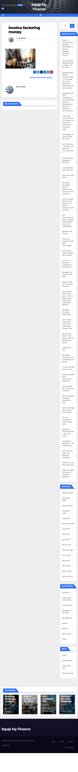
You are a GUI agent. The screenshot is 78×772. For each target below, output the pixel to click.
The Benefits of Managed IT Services (68, 160)
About (62, 741)
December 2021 (68, 524)
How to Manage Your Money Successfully (68, 410)
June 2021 (66, 529)
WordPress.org (68, 673)
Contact (70, 741)
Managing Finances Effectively (66, 312)
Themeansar (5, 745)
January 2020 (67, 576)
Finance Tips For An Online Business (67, 284)
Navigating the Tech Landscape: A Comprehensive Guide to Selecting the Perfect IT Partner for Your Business (68, 102)
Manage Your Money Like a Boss (67, 274)
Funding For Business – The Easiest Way (68, 443)
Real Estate (66, 634)
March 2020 (67, 571)
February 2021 (67, 550)
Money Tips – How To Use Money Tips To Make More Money (67, 338)
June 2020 (66, 555)
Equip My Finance (15, 729)
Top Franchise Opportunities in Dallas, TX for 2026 (29, 695)
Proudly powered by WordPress (11, 740)
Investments (67, 605)
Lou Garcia (22, 38)
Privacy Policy (69, 747)
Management (67, 618)
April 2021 (66, 539)
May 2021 (65, 534)
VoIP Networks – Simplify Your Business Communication (68, 148)
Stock (64, 639)
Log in (64, 655)
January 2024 (67, 506)
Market (65, 623)
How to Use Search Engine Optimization (68, 253)
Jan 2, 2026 (11, 705)
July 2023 (66, 518)
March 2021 (66, 545)
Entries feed (67, 660)
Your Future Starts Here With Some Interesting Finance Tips (67, 324)
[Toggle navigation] (40, 15)
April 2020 (66, 566)
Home (53, 741)
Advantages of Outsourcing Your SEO (67, 136)
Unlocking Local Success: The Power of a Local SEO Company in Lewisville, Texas (68, 122)
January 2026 (67, 493)
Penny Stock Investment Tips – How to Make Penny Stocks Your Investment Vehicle (67, 298)
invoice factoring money (24, 29)
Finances (65, 592)
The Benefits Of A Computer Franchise (68, 388)
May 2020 (66, 560)
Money (64, 628)
